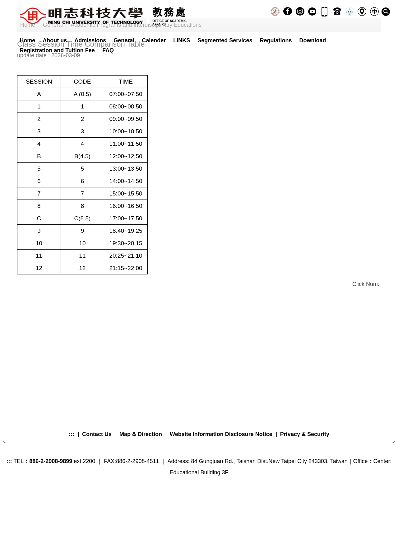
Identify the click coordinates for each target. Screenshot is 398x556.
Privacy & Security (304, 495)
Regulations (276, 40)
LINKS (181, 40)
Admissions (90, 40)
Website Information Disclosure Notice (221, 495)
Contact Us (97, 495)
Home (27, 40)
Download (312, 40)
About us (55, 40)
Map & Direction (140, 495)
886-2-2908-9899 (50, 522)
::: (71, 495)
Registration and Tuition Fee (57, 50)
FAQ (108, 50)
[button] (386, 11)
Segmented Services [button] (224, 40)
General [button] (123, 40)
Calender (154, 40)
